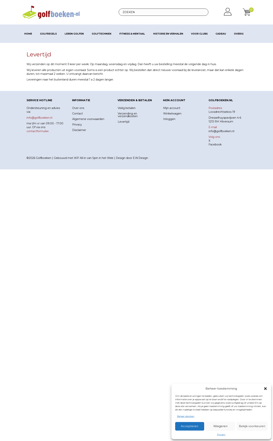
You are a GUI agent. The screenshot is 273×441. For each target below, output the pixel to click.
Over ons (78, 108)
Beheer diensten (185, 416)
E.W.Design (140, 158)
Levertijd (123, 121)
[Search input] (163, 12)
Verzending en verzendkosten (128, 115)
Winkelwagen (172, 113)
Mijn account (171, 108)
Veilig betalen (127, 108)
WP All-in (80, 158)
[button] (265, 389)
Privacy (221, 434)
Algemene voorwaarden (88, 119)
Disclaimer (79, 130)
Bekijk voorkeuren (252, 426)
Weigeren (220, 426)
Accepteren (189, 426)
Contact (77, 113)
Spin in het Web (102, 158)
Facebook (215, 144)
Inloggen (169, 119)
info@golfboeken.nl (221, 131)
